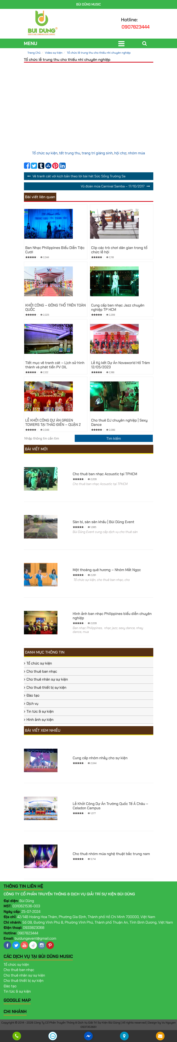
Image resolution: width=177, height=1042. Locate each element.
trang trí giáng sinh (97, 153)
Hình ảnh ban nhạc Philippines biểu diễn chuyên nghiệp (112, 615)
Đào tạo (33, 695)
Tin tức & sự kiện (40, 711)
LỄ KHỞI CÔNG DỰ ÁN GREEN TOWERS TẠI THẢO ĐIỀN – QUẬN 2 (53, 422)
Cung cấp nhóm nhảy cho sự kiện (100, 758)
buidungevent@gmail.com (35, 938)
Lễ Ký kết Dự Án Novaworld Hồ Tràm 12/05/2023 (120, 365)
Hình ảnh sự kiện (40, 719)
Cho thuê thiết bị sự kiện (47, 687)
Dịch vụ (33, 703)
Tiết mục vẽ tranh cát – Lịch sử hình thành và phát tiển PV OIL (55, 365)
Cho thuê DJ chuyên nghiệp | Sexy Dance (119, 422)
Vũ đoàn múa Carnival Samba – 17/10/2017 (112, 186)
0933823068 (34, 927)
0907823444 (136, 27)
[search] (114, 438)
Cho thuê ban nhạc (42, 671)
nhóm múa (136, 153)
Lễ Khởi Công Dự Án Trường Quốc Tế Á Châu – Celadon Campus (110, 805)
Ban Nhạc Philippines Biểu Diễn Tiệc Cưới (55, 250)
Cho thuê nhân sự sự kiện (47, 679)
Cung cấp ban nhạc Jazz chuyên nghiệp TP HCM (117, 307)
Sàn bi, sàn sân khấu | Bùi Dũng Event (103, 522)
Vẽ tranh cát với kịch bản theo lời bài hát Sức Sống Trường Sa (79, 176)
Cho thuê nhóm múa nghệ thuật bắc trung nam (111, 853)
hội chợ (120, 153)
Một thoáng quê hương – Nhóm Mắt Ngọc (107, 569)
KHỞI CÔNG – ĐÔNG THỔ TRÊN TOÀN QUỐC (55, 307)
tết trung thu (69, 153)
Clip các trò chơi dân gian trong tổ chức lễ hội (119, 250)
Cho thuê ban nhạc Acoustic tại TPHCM (105, 474)
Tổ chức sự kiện (44, 153)
